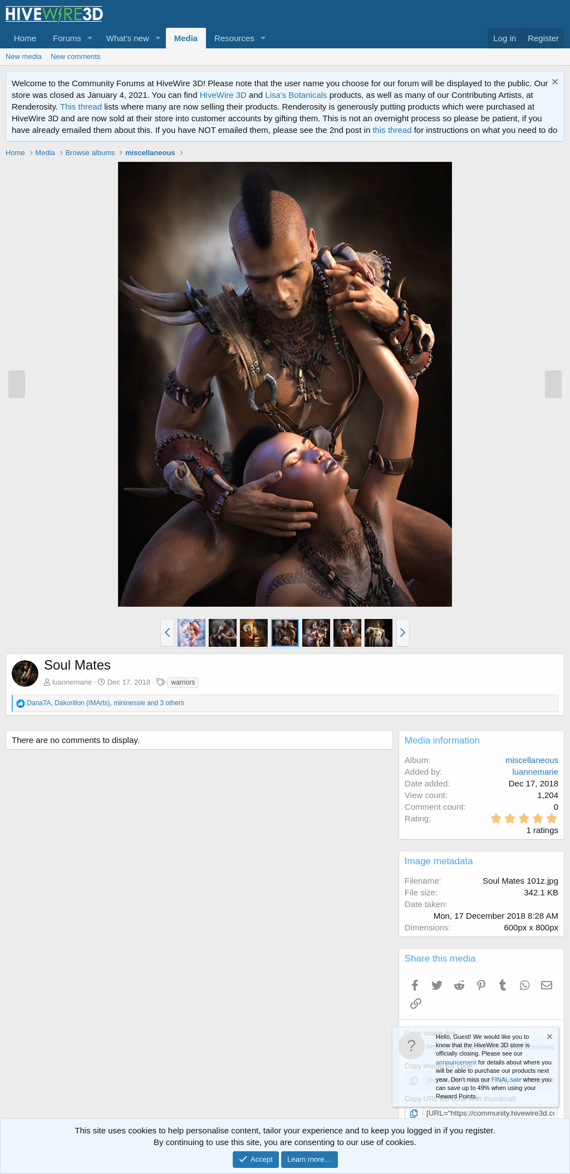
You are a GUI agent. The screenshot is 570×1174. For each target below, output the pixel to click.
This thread (81, 106)
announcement (456, 1062)
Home (25, 38)
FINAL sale (507, 1079)
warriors (183, 682)
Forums (67, 38)
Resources (234, 38)
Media (186, 38)
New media (24, 56)
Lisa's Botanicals (296, 95)
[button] (90, 38)
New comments (76, 56)
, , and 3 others (105, 703)
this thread (391, 130)
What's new (127, 38)
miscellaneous (531, 760)
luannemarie (72, 682)
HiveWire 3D (223, 95)
